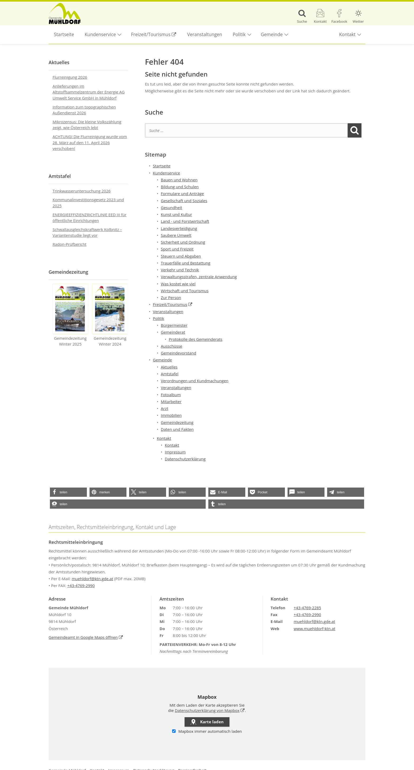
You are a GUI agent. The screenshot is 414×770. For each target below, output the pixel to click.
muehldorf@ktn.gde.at (92, 578)
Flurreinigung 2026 (70, 77)
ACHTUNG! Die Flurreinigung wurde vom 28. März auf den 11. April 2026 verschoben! (90, 142)
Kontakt (172, 445)
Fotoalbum (171, 394)
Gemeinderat (173, 332)
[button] (68, 492)
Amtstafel (169, 373)
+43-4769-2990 (81, 585)
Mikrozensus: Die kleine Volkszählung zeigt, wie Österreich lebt (87, 124)
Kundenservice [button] (100, 34)
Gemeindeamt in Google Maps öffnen (86, 637)
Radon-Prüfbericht (69, 244)
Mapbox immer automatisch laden (207, 731)
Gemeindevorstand (178, 353)
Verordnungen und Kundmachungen (194, 380)
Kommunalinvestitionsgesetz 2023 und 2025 (88, 202)
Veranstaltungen (204, 34)
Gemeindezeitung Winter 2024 (110, 315)
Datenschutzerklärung (185, 458)
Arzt (164, 408)
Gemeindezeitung (177, 422)
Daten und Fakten (177, 429)
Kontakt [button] (347, 34)
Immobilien (171, 415)
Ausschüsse (171, 346)
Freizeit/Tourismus (156, 31)
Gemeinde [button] (272, 34)
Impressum (175, 452)
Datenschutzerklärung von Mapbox (210, 710)
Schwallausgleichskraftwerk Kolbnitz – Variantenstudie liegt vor (87, 232)
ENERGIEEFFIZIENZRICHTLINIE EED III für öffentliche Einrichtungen (89, 217)
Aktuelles (169, 367)
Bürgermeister (174, 325)
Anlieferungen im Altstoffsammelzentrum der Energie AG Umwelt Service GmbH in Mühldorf (89, 92)
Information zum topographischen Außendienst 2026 (84, 110)
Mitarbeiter (171, 401)
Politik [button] (239, 34)
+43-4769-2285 (307, 607)
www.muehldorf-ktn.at (314, 628)
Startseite (64, 34)
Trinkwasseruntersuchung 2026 (82, 190)
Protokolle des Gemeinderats (195, 339)
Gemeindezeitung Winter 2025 (70, 315)
